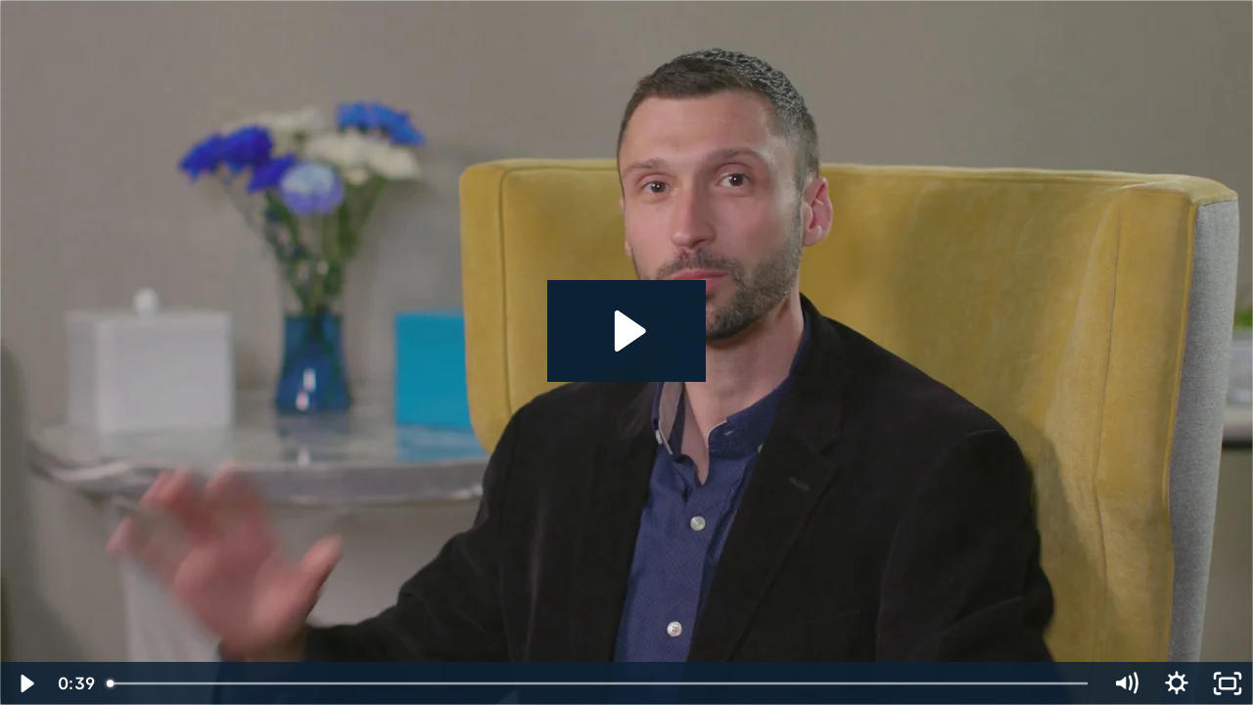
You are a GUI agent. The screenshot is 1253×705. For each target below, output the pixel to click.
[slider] (599, 683)
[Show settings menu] (1176, 683)
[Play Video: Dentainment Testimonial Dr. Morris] (627, 331)
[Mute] (1125, 683)
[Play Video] (25, 683)
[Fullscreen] (1227, 683)
